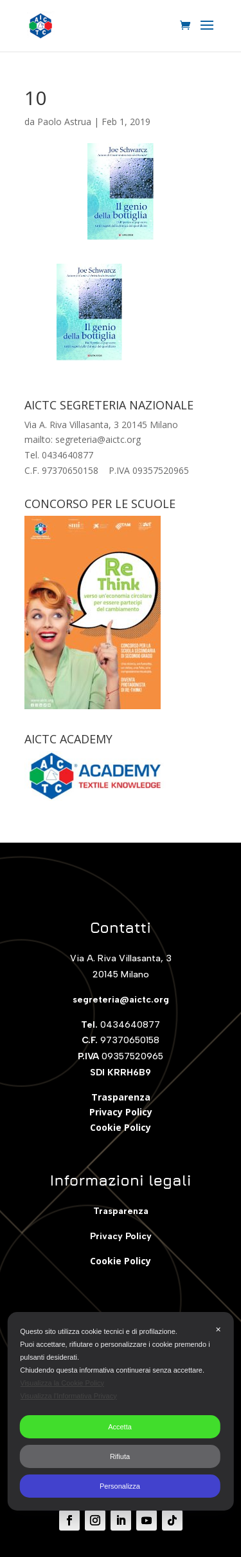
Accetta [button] (120, 1427)
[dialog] (120, 1411)
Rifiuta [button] (120, 1456)
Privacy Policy (120, 1112)
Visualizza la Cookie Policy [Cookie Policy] (62, 1383)
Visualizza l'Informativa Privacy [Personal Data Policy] (68, 1396)
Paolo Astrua (64, 121)
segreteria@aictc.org (121, 999)
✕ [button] (218, 1329)
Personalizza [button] (120, 1486)
